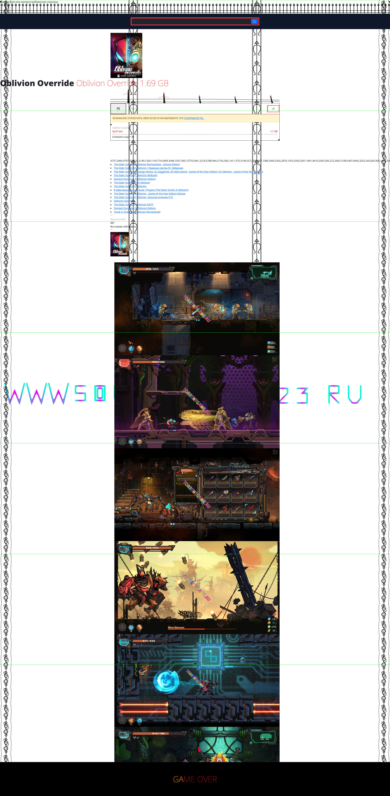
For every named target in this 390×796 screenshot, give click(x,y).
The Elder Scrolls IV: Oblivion (130, 186)
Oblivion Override (124, 201)
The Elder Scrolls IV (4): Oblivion (132, 182)
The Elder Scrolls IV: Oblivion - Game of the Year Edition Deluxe (149, 193)
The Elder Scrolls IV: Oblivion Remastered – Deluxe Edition (147, 164)
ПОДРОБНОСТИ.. (194, 118)
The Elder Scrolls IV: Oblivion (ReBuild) (135, 175)
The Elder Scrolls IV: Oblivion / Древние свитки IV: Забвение (148, 168)
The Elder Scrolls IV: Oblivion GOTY (133, 204)
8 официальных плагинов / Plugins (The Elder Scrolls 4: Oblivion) (151, 190)
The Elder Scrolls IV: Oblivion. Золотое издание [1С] (143, 197)
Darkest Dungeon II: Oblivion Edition (135, 179)
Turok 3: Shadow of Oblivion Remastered (137, 212)
